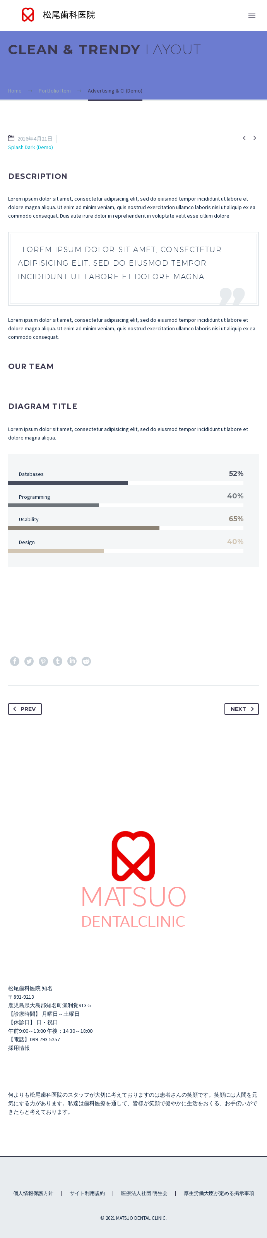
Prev (23, 709)
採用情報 (19, 1047)
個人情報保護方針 (33, 1193)
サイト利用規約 (87, 1193)
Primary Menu (251, 16)
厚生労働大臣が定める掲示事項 (219, 1193)
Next (244, 709)
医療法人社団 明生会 (144, 1193)
